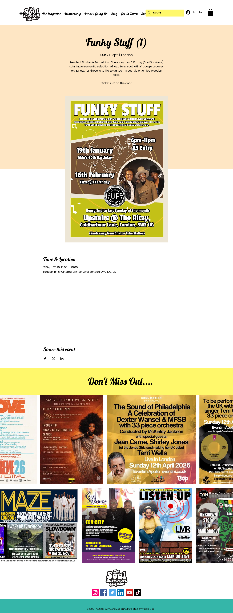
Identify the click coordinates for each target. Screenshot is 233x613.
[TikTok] (137, 592)
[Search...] (165, 13)
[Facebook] (103, 592)
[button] (35, 14)
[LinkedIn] (120, 592)
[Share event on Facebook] (45, 358)
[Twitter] (112, 592)
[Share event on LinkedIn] (62, 358)
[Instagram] (95, 592)
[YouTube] (129, 592)
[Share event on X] (53, 358)
